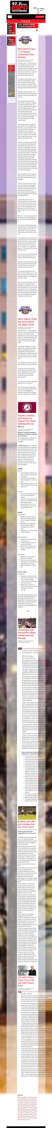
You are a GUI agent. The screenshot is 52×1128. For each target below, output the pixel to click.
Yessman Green (35, 775)
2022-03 (22, 1116)
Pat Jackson (38, 717)
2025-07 (28, 1099)
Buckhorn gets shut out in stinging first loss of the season (26, 824)
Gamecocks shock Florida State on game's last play (35, 648)
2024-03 (22, 1106)
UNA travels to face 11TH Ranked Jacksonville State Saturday (26, 53)
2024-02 (28, 1106)
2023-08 (22, 1109)
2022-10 (28, 1113)
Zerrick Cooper (37, 777)
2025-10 (31, 1097)
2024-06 (31, 1104)
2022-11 (22, 1113)
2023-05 (33, 1109)
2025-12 (20, 1097)
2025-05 (33, 1099)
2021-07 (28, 1119)
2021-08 (22, 1119)
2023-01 (31, 1111)
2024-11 (28, 1102)
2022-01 (33, 1116)
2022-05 (31, 1114)
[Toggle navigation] (10, 16)
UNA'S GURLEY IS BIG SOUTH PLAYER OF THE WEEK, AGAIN (27, 322)
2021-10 (31, 1118)
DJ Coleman (46, 756)
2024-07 (25, 1104)
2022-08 (20, 1114)
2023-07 (28, 1109)
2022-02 (28, 1116)
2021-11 (25, 1118)
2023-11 (25, 1107)
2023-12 (20, 1107)
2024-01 (33, 1106)
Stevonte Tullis (36, 797)
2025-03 (25, 1100)
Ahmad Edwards (33, 758)
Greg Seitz (28, 1041)
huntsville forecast (11, 62)
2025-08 (22, 1099)
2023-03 (25, 1111)
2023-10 (31, 1107)
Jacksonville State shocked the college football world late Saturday (27, 634)
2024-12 (22, 1102)
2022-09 (33, 1113)
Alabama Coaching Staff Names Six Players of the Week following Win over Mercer (26, 421)
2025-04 (20, 1100)
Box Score (37, 650)
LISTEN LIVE (39, 16)
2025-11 (25, 1097)
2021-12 (20, 1118)
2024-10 (33, 1102)
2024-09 (20, 1104)
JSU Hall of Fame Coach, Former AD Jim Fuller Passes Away (26, 981)
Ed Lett (38, 739)
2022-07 (25, 1114)
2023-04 (20, 1111)
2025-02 (31, 1100)
